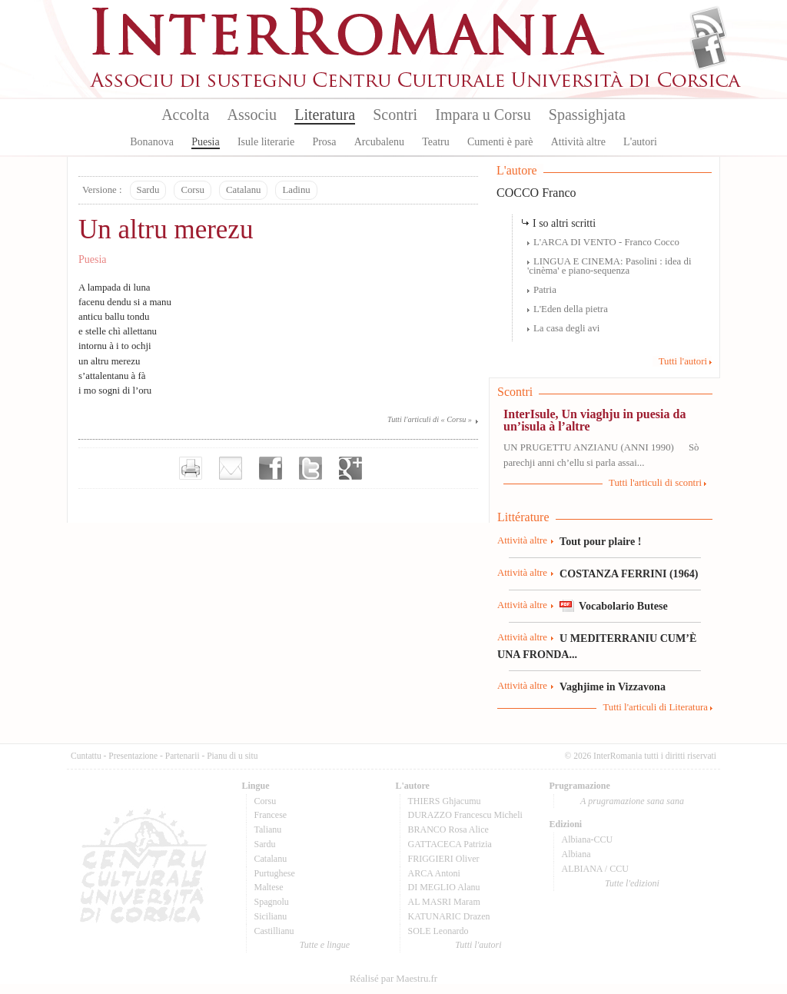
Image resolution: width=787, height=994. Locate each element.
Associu (252, 114)
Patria (544, 289)
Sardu (148, 190)
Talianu (268, 829)
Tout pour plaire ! (601, 541)
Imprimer (190, 468)
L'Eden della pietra (570, 309)
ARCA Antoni (434, 873)
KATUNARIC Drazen (449, 916)
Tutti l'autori (683, 361)
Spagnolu (271, 901)
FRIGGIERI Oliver (444, 858)
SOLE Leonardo (438, 931)
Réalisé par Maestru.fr (393, 978)
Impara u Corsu (482, 114)
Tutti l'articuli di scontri (655, 482)
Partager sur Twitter (310, 468)
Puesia (205, 142)
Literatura (324, 114)
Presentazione (133, 755)
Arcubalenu (379, 142)
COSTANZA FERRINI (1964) (629, 573)
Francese (270, 814)
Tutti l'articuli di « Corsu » (429, 419)
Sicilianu (270, 916)
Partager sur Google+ (350, 468)
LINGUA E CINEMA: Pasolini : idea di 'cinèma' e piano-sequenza (609, 266)
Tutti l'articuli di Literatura (655, 707)
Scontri (395, 114)
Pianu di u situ (232, 755)
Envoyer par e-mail (230, 468)
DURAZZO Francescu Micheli (465, 814)
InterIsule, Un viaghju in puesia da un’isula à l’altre (594, 420)
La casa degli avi (566, 328)
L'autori (640, 142)
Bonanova (152, 142)
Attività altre (578, 142)
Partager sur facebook (270, 468)
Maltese (269, 887)
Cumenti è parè (500, 142)
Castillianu (274, 931)
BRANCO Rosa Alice (448, 829)
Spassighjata (587, 114)
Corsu (192, 190)
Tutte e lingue (325, 944)
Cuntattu (86, 755)
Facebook (708, 51)
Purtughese (274, 873)
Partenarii (182, 755)
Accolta (185, 114)
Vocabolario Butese (623, 606)
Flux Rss (708, 25)
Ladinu (296, 190)
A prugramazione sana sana (632, 801)
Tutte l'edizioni (632, 883)
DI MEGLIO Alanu (444, 887)
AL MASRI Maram (444, 901)
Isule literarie (265, 142)
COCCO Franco (536, 192)
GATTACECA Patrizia (450, 844)
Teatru (436, 142)
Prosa (324, 142)
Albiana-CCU (587, 839)
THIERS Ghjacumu (444, 801)
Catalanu (243, 190)
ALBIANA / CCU (595, 868)
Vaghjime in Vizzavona (613, 686)
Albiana (576, 854)
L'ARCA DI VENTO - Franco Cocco (606, 242)
